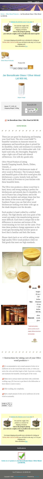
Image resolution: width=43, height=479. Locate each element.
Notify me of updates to (21, 457)
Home (30, 2)
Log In (37, 2)
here (26, 46)
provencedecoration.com (20, 476)
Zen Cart (36, 476)
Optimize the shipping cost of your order (21, 22)
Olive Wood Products (12, 14)
